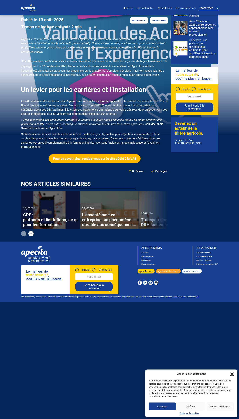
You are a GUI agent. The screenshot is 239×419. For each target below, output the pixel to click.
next (31, 233)
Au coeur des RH (139, 20)
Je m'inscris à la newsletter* (194, 107)
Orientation (204, 89)
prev (23, 233)
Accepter (162, 406)
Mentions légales (203, 260)
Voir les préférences (220, 406)
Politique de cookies (189, 413)
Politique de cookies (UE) (207, 264)
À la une (128, 8)
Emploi (186, 89)
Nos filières (165, 8)
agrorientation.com (168, 271)
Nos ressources (185, 8)
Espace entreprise (204, 257)
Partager (159, 171)
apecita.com (146, 271)
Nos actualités (145, 8)
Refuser (191, 406)
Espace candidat (203, 253)
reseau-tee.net (191, 271)
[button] (232, 374)
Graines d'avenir (159, 20)
